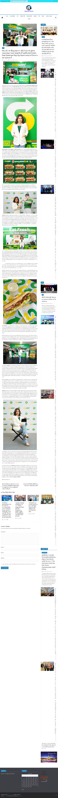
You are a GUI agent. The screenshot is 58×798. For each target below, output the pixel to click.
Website (2, 558)
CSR (17, 16)
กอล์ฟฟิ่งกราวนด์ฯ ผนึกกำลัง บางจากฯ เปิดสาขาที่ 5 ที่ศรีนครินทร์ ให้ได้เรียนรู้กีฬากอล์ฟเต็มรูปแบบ (55, 517)
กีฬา (39, 16)
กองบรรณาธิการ (5, 60)
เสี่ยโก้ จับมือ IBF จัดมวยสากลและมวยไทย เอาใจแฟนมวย (49, 299)
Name (2, 547)
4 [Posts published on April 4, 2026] (34, 777)
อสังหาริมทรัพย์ (29, 16)
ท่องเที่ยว (35, 16)
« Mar (23, 789)
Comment (3, 531)
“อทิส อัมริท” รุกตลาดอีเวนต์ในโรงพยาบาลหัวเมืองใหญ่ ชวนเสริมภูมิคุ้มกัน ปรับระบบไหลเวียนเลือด (33, 507)
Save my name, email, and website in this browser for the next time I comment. (19, 564)
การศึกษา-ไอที (22, 16)
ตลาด (7, 16)
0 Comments (15, 60)
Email (2, 552)
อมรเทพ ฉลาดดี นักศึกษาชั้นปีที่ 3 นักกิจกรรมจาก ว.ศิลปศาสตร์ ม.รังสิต (31, 484)
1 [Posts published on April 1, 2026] (27, 777)
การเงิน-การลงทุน (49, 16)
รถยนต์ (29, 18)
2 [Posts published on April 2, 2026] (29, 777)
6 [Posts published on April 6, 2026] (22, 779)
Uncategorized (44, 552)
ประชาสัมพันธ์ (12, 16)
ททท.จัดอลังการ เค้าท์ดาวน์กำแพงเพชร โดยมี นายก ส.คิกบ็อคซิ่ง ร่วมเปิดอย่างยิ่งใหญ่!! (55, 158)
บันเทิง (43, 16)
